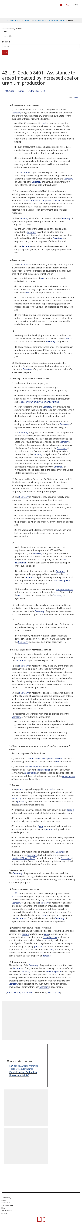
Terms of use (6, 1210)
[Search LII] (67, 5)
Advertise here (7, 1205)
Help (3, 1208)
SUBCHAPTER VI (57, 20)
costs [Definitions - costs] (66, 338)
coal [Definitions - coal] (44, 123)
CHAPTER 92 (39, 20)
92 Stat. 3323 (53, 992)
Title (4, 31)
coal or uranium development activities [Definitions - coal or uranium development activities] (41, 200)
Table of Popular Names (21, 1068)
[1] (38, 638)
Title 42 (26, 20)
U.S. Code (9, 90)
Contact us (5, 1203)
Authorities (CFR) (37, 90)
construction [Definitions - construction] (44, 769)
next (76, 97)
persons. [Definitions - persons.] (46, 955)
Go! (5, 52)
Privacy (4, 1213)
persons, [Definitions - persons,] (38, 946)
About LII (5, 1200)
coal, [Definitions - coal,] (46, 934)
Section (6, 41)
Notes (21, 90)
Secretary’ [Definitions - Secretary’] (44, 986)
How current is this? (19, 1075)
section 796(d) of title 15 (23, 858)
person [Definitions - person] (19, 789)
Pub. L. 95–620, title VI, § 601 (20, 992)
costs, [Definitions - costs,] (43, 915)
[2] (16, 893)
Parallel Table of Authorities (23, 1072)
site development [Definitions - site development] (62, 580)
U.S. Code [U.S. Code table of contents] (15, 20)
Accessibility (6, 1197)
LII (7, 20)
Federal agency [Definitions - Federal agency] (50, 937)
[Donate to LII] (61, 5)
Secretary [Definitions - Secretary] (16, 112)
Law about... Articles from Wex (23, 1065)
